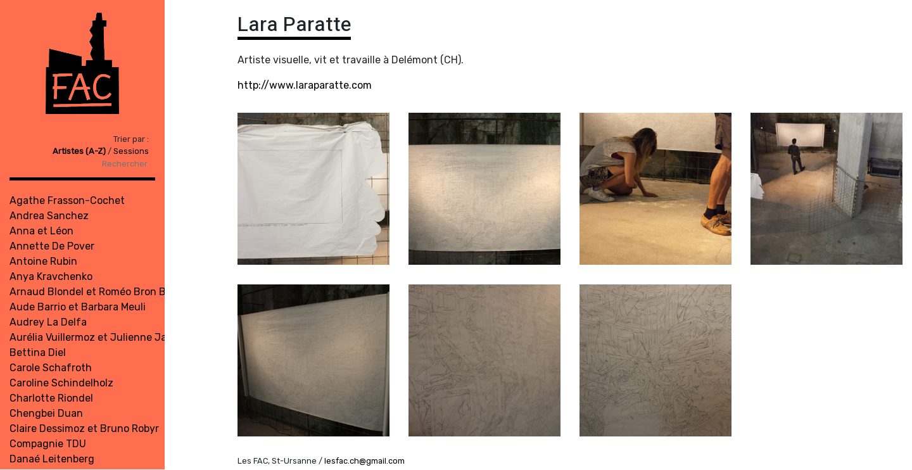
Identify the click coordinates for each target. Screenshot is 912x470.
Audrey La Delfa (48, 322)
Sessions (131, 151)
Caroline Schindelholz (61, 383)
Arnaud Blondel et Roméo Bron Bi (89, 292)
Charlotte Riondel (51, 398)
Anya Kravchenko (51, 276)
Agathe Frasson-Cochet (67, 200)
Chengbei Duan (46, 413)
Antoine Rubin (43, 261)
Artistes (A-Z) (80, 151)
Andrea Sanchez (49, 216)
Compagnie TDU (48, 444)
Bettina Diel (38, 352)
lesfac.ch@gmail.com (364, 461)
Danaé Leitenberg (52, 459)
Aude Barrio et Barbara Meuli (78, 307)
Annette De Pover (52, 246)
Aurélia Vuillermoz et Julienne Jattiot (99, 337)
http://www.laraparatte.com (305, 85)
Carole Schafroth (51, 368)
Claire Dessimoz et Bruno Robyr (84, 428)
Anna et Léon (41, 231)
